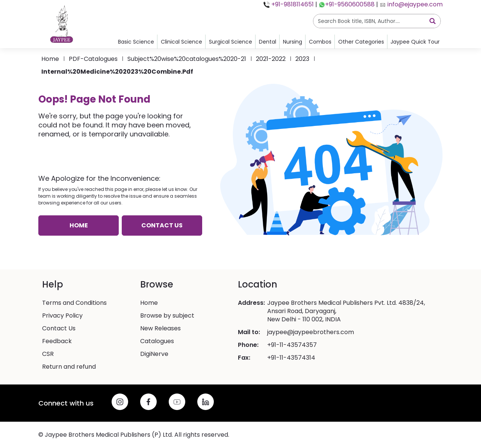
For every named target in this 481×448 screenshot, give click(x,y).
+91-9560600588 (350, 4)
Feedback (57, 341)
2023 (302, 58)
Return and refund (69, 367)
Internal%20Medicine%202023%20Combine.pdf (117, 71)
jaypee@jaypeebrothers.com (310, 332)
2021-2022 (271, 58)
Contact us (162, 225)
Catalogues (157, 341)
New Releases (160, 328)
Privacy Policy (62, 316)
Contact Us (59, 328)
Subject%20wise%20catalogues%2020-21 (186, 58)
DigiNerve (154, 354)
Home (50, 58)
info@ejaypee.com (414, 4)
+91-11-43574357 (292, 345)
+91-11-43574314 (291, 358)
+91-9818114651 (292, 4)
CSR (48, 354)
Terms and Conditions (74, 303)
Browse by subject (167, 316)
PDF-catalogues (93, 58)
